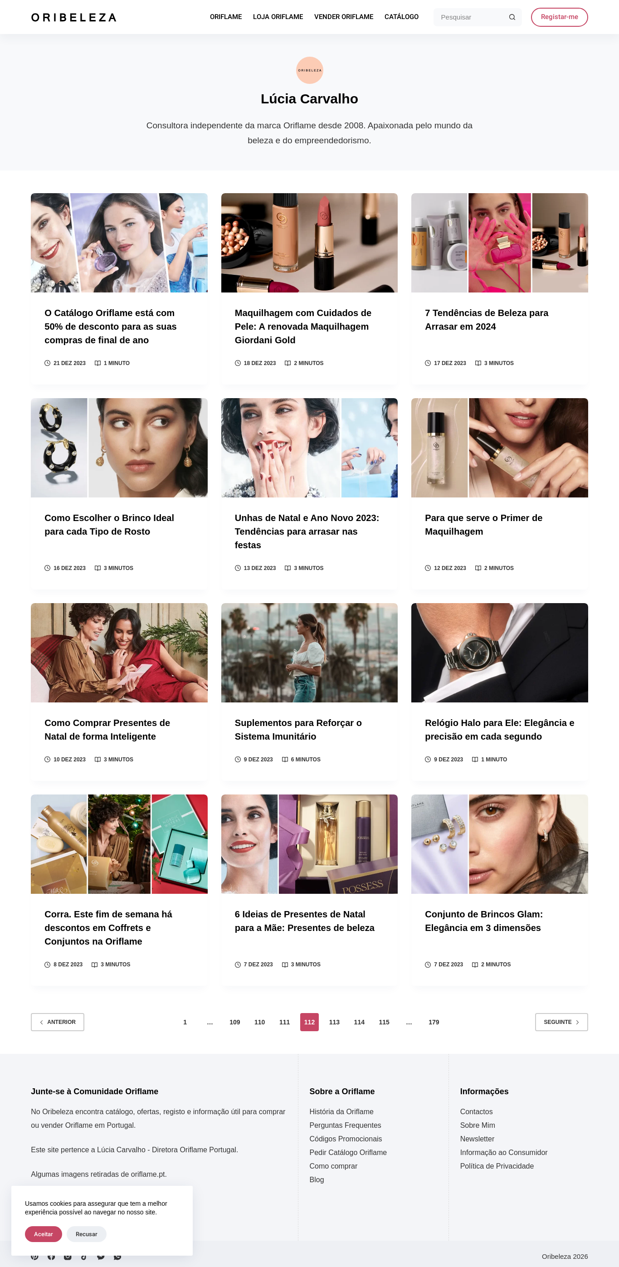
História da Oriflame (342, 1107)
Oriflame (226, 17)
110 (259, 1017)
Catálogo (402, 17)
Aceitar (43, 1234)
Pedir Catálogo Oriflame (348, 1147)
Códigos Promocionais (346, 1134)
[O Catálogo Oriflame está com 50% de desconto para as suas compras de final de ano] (119, 242)
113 (334, 1017)
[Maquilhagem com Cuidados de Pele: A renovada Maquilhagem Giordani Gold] (309, 242)
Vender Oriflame (343, 17)
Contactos (476, 1107)
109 (234, 1017)
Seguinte (561, 1017)
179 (434, 1017)
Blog (317, 1175)
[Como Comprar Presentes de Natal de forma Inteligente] (119, 650)
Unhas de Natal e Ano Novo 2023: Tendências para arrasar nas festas (308, 529)
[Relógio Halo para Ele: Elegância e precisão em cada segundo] (499, 650)
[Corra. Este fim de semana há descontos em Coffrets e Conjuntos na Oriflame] (119, 840)
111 (284, 1017)
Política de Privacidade (497, 1161)
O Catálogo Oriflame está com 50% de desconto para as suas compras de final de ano (111, 325)
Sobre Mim (477, 1120)
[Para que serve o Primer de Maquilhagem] (499, 446)
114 (359, 1017)
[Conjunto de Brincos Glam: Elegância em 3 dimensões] (499, 840)
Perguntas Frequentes (345, 1120)
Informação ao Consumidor (504, 1147)
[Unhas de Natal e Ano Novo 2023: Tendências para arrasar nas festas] (309, 446)
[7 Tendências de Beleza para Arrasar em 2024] (499, 242)
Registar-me (559, 17)
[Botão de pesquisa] (513, 17)
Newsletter (477, 1134)
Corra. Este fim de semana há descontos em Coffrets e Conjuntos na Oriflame (109, 923)
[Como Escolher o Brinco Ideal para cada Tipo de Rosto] (119, 446)
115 (384, 1017)
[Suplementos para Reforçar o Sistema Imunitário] (309, 650)
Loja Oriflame (278, 17)
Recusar (86, 1234)
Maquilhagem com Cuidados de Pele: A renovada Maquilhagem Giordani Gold (305, 325)
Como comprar (334, 1161)
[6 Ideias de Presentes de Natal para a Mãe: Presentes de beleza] (309, 840)
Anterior (57, 1017)
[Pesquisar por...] (469, 17)
